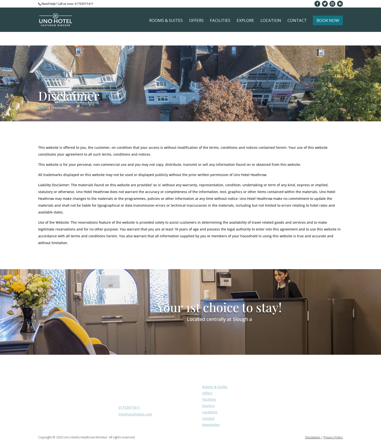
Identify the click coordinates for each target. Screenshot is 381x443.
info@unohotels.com (135, 414)
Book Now (328, 20)
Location (270, 21)
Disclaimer (313, 437)
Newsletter (211, 424)
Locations (209, 412)
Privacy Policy (333, 437)
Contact (297, 21)
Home (43, 107)
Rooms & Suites (166, 21)
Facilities (220, 21)
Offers (196, 21)
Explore (245, 21)
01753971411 (129, 407)
